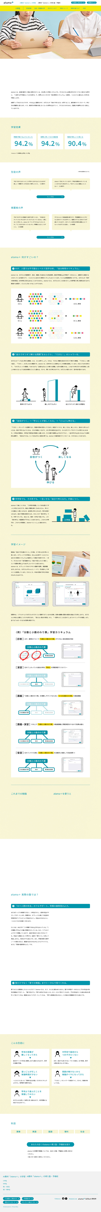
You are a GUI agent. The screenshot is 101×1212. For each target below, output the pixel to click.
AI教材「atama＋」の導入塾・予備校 (49, 3)
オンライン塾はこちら (28, 1202)
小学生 (17, 8)
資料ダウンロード (10, 1202)
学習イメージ (64, 8)
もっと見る (50, 197)
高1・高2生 (6, 1187)
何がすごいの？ (52, 8)
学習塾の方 (27, 1198)
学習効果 (29, 8)
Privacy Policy (15, 1206)
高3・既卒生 (6, 1190)
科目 (84, 8)
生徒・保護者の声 (40, 8)
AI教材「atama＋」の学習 (28, 3)
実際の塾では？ (75, 8)
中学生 (5, 1184)
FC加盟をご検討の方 (11, 1198)
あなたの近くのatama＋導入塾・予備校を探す (50, 1144)
